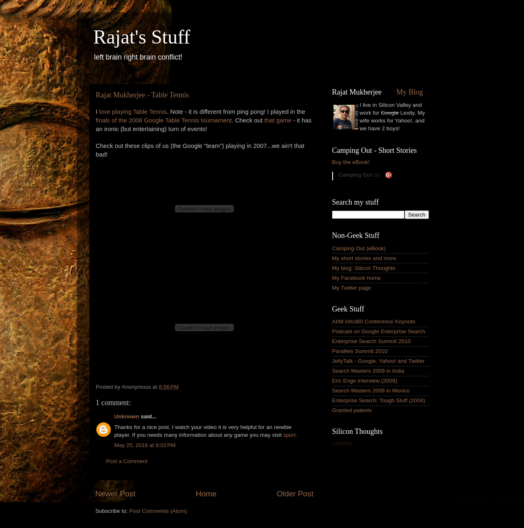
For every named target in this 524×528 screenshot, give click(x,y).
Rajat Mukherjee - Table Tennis (142, 95)
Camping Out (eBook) (359, 248)
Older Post (295, 493)
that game (277, 120)
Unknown (127, 416)
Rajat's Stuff (142, 37)
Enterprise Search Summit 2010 (371, 341)
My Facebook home (356, 278)
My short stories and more (364, 258)
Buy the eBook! (351, 162)
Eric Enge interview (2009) (364, 381)
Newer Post (115, 493)
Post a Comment (127, 461)
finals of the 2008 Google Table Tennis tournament (164, 120)
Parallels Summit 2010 (360, 351)
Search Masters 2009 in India (368, 371)
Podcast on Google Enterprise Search (379, 331)
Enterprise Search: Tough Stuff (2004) (378, 400)
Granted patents (352, 410)
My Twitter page (351, 288)
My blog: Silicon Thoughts (364, 268)
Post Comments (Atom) (158, 511)
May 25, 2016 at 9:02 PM (145, 445)
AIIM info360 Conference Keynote (374, 321)
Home (206, 493)
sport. (290, 435)
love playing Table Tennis (133, 111)
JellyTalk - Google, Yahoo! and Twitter (378, 361)
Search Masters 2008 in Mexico (371, 390)
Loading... (344, 443)
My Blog (409, 92)
